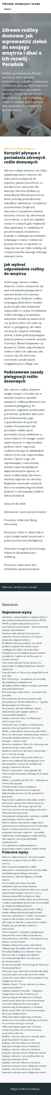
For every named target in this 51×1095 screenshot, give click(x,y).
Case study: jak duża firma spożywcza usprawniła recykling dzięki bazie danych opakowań (23, 666)
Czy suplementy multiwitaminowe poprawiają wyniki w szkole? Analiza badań (24, 847)
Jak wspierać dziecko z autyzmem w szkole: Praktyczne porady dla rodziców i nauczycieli (24, 925)
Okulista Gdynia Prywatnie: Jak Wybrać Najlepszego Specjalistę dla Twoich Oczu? (24, 947)
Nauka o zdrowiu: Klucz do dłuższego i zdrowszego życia (22, 720)
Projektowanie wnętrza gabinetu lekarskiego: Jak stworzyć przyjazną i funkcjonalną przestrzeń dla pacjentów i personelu (23, 791)
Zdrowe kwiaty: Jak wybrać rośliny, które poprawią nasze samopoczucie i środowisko (25, 824)
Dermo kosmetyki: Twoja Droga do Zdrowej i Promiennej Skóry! (25, 966)
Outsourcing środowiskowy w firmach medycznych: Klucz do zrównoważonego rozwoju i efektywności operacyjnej (23, 1000)
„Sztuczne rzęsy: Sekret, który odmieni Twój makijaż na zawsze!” (25, 979)
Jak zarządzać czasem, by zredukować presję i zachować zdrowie (22, 765)
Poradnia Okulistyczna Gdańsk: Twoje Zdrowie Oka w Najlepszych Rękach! (21, 953)
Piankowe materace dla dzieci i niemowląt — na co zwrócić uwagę (25, 752)
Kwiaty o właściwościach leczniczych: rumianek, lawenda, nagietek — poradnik (23, 831)
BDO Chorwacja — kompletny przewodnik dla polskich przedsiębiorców (23, 681)
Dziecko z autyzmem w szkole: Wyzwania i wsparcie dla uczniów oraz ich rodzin (24, 917)
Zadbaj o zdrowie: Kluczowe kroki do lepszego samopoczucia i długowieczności (24, 1051)
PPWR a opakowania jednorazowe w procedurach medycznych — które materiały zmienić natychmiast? (25, 626)
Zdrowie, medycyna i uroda (21, 4)
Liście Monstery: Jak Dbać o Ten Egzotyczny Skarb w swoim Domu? (25, 940)
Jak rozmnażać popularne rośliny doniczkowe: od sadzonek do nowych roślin (24, 868)
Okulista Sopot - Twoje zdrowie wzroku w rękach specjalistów (24, 986)
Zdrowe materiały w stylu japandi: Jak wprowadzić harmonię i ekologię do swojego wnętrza (25, 773)
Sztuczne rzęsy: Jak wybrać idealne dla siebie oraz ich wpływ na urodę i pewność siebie (25, 973)
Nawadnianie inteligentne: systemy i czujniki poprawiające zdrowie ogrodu (25, 818)
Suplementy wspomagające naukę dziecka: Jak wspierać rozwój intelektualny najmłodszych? (24, 838)
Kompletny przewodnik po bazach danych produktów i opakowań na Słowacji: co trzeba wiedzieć (24, 656)
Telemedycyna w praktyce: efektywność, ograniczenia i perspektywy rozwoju (23, 726)
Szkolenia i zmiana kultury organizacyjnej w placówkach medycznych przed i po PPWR (24, 619)
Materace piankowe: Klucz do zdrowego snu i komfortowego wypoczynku (25, 746)
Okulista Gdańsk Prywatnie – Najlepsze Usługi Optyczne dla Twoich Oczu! (22, 992)
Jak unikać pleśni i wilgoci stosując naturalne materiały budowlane (25, 687)
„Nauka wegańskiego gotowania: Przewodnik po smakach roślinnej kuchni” (25, 904)
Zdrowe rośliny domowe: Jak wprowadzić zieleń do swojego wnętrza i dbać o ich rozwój (23, 860)
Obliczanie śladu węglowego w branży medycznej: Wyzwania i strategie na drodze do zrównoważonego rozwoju (25, 1020)
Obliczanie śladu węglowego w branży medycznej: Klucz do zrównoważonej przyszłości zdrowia (21, 1029)
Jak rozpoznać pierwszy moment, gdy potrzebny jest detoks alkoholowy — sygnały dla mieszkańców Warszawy (25, 701)
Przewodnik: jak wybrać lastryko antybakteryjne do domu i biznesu (19, 885)
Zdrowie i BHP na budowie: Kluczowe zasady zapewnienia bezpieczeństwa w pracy (25, 891)
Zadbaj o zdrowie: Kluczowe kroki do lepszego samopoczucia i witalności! (21, 1045)
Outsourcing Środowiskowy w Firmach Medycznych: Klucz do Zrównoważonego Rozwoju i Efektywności (23, 1010)
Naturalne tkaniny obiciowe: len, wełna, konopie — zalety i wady (22, 739)
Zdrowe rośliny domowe (19, 148)
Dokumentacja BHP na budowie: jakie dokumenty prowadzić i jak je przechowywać (25, 898)
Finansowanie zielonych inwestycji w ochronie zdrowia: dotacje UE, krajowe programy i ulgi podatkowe (22, 636)
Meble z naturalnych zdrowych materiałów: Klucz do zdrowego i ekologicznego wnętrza (25, 733)
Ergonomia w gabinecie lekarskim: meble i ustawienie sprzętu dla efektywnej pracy (23, 801)
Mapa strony (10, 604)
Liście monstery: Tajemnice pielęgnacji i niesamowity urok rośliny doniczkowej (23, 934)
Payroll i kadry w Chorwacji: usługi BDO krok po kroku (25, 674)
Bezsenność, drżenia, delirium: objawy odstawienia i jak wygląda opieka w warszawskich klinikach (21, 711)
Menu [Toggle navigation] (7, 9)
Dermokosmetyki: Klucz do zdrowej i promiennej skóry (21, 960)
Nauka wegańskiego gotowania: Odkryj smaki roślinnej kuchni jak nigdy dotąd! (22, 911)
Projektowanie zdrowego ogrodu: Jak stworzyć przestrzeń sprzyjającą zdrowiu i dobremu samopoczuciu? (24, 809)
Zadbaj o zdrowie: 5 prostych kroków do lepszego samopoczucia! (23, 1058)
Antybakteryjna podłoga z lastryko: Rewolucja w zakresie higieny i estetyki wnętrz (22, 876)
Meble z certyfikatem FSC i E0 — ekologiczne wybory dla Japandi (25, 782)
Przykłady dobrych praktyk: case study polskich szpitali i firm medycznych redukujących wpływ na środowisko (22, 646)
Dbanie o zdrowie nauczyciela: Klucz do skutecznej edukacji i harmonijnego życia (23, 759)
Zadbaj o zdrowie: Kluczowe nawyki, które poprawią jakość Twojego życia (24, 1038)
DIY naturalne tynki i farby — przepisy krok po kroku (24, 694)
